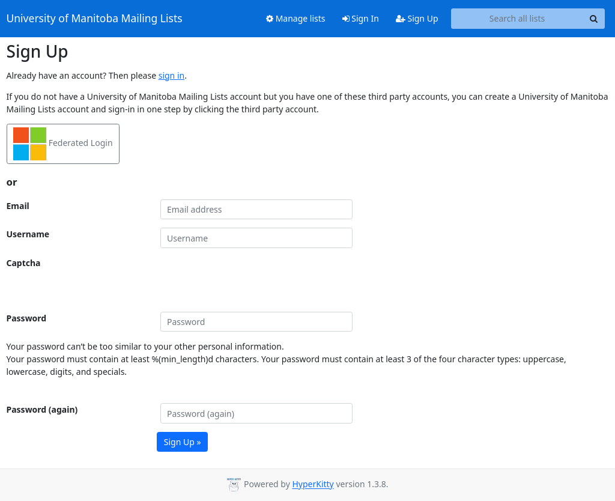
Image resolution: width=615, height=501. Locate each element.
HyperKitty (312, 484)
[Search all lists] (517, 18)
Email (18, 205)
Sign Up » (182, 442)
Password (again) (42, 409)
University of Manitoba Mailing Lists (95, 18)
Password (27, 318)
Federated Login (63, 143)
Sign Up (417, 18)
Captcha (24, 263)
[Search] (594, 18)
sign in (171, 75)
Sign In (360, 18)
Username (28, 234)
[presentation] (251, 280)
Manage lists (296, 18)
